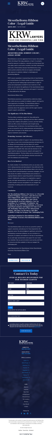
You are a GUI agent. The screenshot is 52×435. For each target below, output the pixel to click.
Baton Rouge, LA (26, 363)
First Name (11, 283)
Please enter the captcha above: (17, 310)
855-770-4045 (26, 353)
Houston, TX (26, 368)
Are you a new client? (14, 300)
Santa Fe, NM (26, 380)
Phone (9, 289)
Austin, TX (26, 360)
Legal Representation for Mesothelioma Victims (24, 216)
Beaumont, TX (26, 365)
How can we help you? (14, 316)
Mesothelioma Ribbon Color (34, 217)
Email (27, 289)
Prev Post (13, 260)
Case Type (10, 295)
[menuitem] (20, 430)
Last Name (29, 283)
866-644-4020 (26, 349)
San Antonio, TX (26, 377)
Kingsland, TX (26, 370)
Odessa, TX (26, 375)
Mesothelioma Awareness (16, 217)
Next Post (26, 260)
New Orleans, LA (26, 372)
